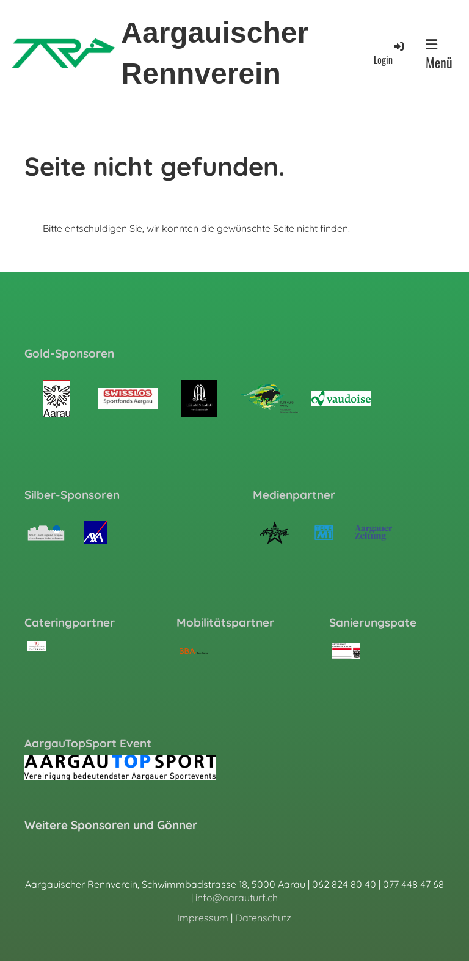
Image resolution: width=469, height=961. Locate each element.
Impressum (202, 918)
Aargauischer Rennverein (214, 53)
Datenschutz (263, 918)
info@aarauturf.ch (236, 897)
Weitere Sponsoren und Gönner (110, 825)
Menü (439, 55)
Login (389, 53)
